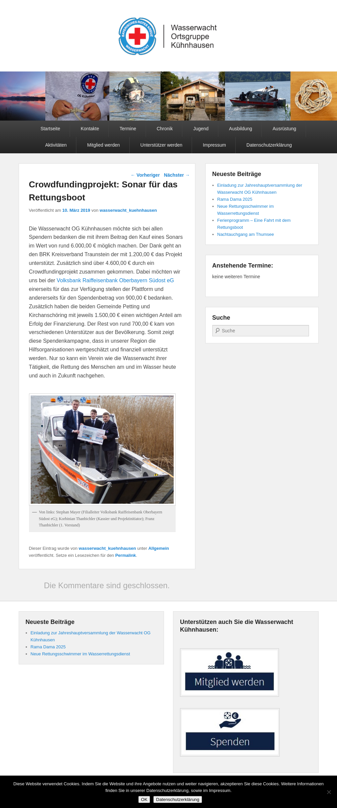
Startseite (50, 128)
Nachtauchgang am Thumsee (245, 234)
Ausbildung (240, 128)
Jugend (201, 128)
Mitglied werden (103, 145)
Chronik (165, 128)
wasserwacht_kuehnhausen (128, 210)
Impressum (214, 145)
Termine (128, 128)
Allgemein (158, 548)
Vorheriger (145, 175)
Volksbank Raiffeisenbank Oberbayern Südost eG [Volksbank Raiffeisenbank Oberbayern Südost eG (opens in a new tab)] (114, 280)
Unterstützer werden (161, 145)
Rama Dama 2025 (235, 199)
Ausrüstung (284, 128)
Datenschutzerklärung (269, 145)
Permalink (125, 555)
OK (144, 799)
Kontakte (90, 128)
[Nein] (328, 792)
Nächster (177, 175)
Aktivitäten (56, 145)
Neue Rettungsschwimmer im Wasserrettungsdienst (80, 653)
